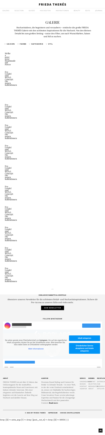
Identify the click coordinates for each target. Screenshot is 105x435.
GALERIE (5, 11)
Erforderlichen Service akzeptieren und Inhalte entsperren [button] (84, 361)
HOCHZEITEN (45, 11)
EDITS (87, 11)
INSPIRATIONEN (62, 11)
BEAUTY (77, 11)
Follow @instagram (52, 332)
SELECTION (19, 11)
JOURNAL (99, 11)
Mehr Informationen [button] (36, 362)
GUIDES (32, 11)
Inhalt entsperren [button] (84, 352)
